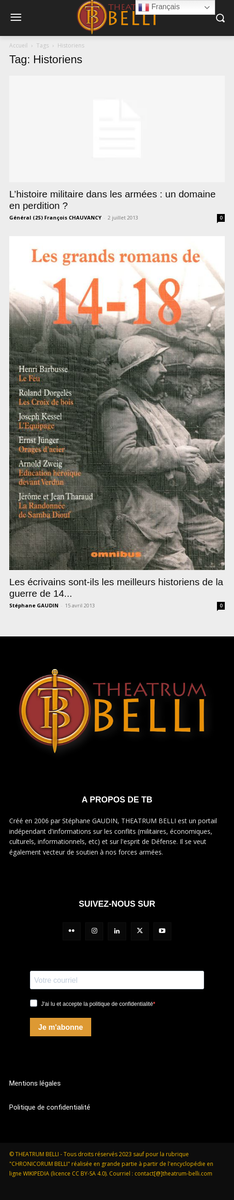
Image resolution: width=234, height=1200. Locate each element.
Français (159, 7)
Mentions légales (35, 1083)
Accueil (18, 45)
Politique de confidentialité (49, 1107)
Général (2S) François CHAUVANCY (55, 217)
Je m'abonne (60, 1027)
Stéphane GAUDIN (33, 605)
